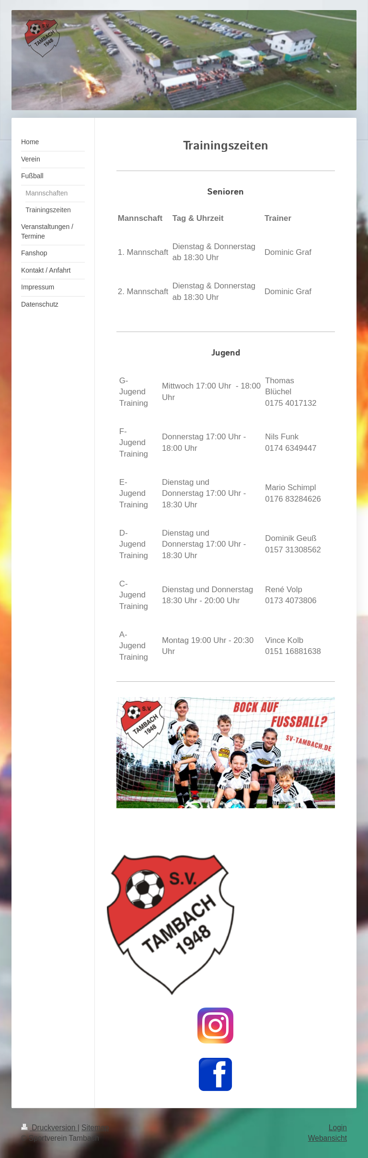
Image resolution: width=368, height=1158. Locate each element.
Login (338, 1128)
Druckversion (49, 1128)
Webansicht (327, 1138)
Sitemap (95, 1128)
